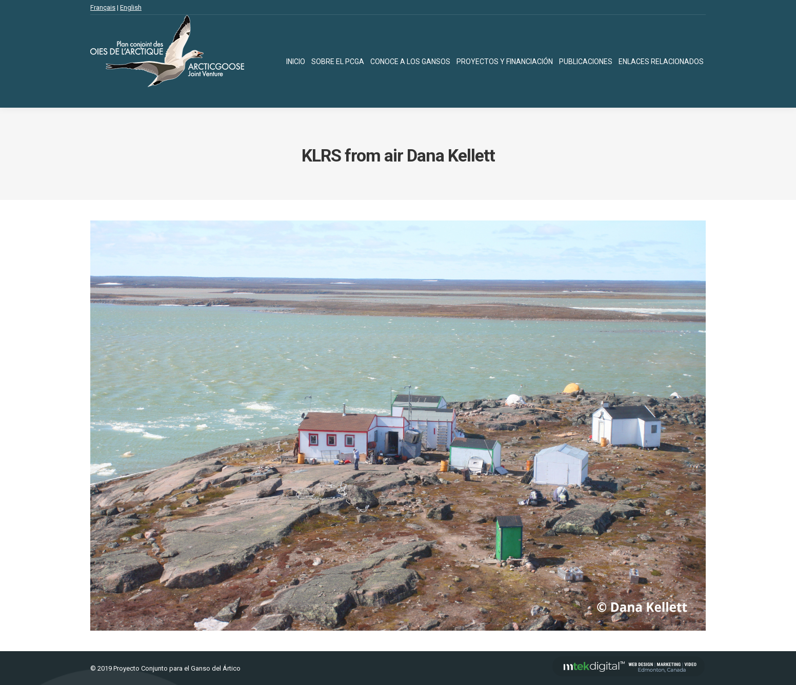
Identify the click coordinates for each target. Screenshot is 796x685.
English (131, 7)
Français (102, 7)
